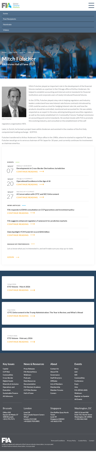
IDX (75, 375)
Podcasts (27, 378)
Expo (76, 384)
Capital (5, 369)
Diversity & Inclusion (11, 384)
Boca (76, 369)
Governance (55, 375)
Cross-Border (8, 378)
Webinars (27, 375)
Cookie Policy (82, 441)
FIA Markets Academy (32, 387)
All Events (78, 399)
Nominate (7, 24)
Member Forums (56, 390)
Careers (53, 393)
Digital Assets (8, 381)
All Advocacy (8, 396)
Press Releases (29, 369)
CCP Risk (6, 372)
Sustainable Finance (10, 393)
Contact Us (54, 369)
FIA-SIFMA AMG (80, 390)
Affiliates (53, 381)
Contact (91, 441)
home (5, 13)
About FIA (54, 372)
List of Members (56, 384)
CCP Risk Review (30, 390)
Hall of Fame (28, 393)
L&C (76, 372)
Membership (55, 387)
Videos (6, 30)
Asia (76, 387)
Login (10, 257)
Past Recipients (9, 19)
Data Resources (29, 381)
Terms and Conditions (58, 441)
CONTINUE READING (27, 171)
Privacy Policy (71, 441)
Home (4, 52)
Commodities (8, 375)
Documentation (30, 384)
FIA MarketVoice (30, 372)
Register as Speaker (81, 396)
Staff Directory (56, 378)
